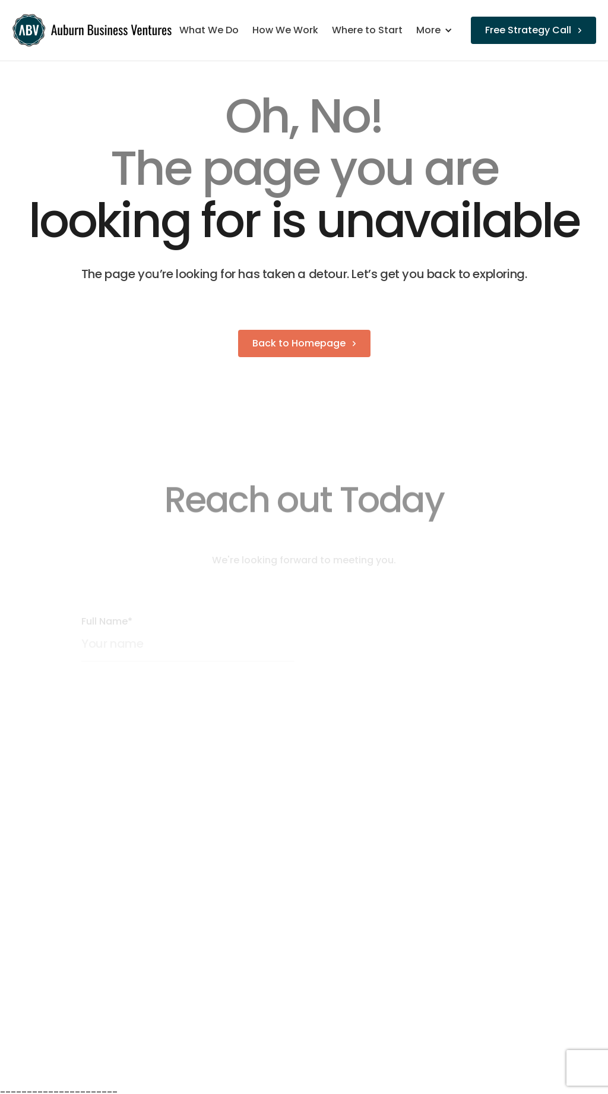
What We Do (209, 30)
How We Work (285, 30)
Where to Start (367, 30)
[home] (94, 30)
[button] (440, 30)
